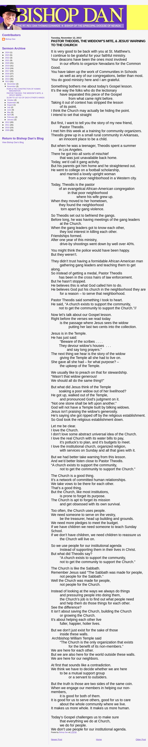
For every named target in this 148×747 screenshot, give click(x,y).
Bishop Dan (10, 39)
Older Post (141, 739)
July (9, 107)
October (10, 100)
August (10, 105)
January (10, 120)
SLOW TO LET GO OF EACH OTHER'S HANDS (25, 98)
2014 (7, 79)
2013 (7, 81)
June (9, 110)
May (9, 112)
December (11, 84)
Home (99, 739)
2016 (7, 73)
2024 (7, 52)
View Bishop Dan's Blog (13, 142)
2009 (7, 130)
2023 (7, 55)
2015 (7, 76)
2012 (7, 122)
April (9, 115)
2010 (7, 127)
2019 (7, 66)
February (11, 117)
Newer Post (56, 739)
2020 (7, 63)
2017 (7, 71)
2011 (7, 125)
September (12, 103)
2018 (7, 68)
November (11, 86)
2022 (7, 58)
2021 (7, 60)
